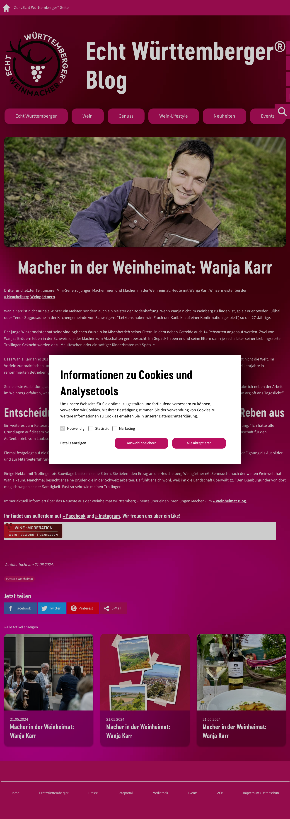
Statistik (98, 428)
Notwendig (72, 428)
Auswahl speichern (141, 443)
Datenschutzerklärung (178, 416)
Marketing (123, 428)
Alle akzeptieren (199, 443)
